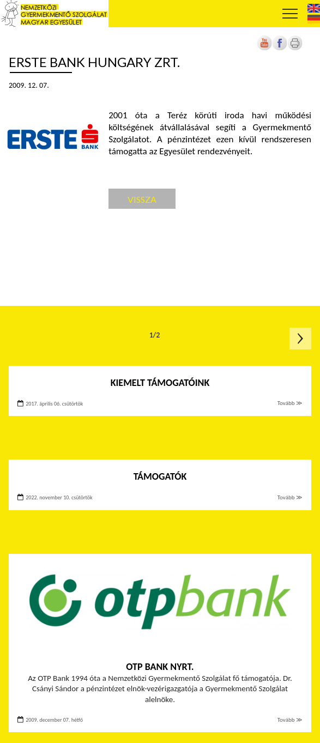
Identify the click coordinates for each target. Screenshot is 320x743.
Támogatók (160, 476)
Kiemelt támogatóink (160, 383)
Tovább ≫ (290, 403)
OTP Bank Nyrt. (160, 667)
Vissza (142, 199)
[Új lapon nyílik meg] (279, 48)
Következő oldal (300, 338)
